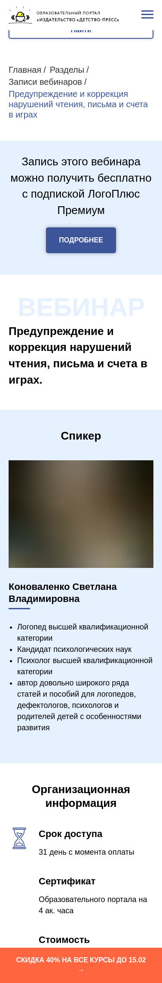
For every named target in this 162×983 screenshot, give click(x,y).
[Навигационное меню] (147, 14)
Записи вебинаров (45, 82)
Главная (25, 69)
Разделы (67, 69)
